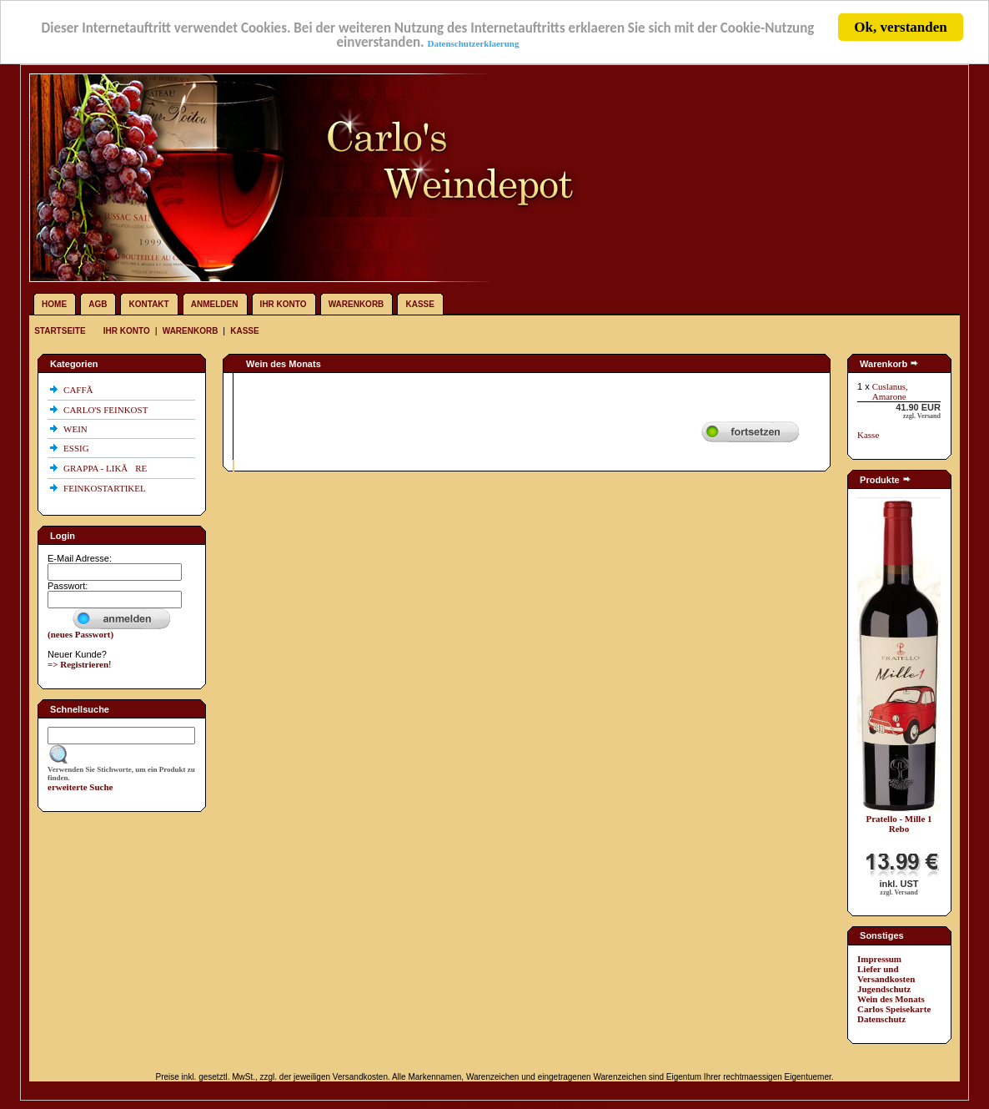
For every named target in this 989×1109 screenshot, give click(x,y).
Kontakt (149, 304)
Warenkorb (356, 304)
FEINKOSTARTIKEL (105, 488)
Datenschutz (881, 1019)
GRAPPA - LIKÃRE (106, 468)
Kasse (419, 304)
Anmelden (214, 304)
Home (54, 304)
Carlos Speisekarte (894, 1009)
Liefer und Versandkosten (886, 974)
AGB (97, 304)
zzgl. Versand (922, 416)
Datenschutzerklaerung (473, 43)
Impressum (879, 959)
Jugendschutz (884, 989)
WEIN (76, 429)
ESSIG (77, 448)
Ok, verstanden (900, 27)
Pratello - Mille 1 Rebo (898, 824)
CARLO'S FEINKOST (106, 410)
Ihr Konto (283, 304)
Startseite (61, 330)
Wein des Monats (891, 999)
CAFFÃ (81, 390)
